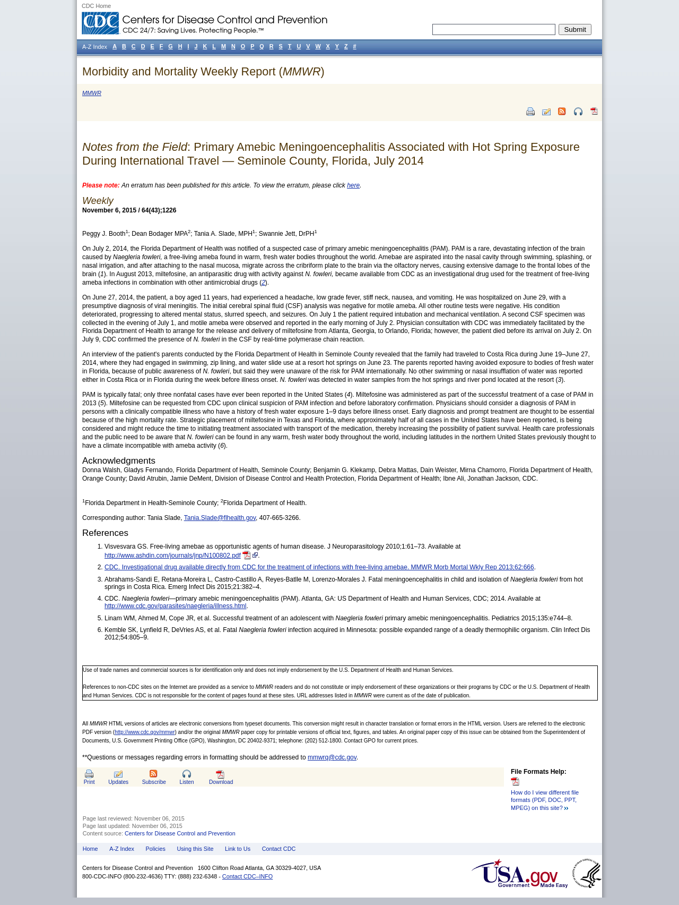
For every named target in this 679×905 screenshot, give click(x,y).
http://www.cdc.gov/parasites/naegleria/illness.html (175, 606)
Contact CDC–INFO (247, 876)
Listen (186, 782)
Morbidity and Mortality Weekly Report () (203, 71)
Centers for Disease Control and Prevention (180, 833)
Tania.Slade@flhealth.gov (220, 518)
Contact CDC (279, 849)
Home (90, 849)
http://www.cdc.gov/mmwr (145, 732)
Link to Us (237, 849)
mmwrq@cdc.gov (332, 757)
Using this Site (195, 849)
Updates (118, 782)
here (353, 185)
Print (89, 782)
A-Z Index (121, 849)
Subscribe (154, 782)
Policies (156, 849)
